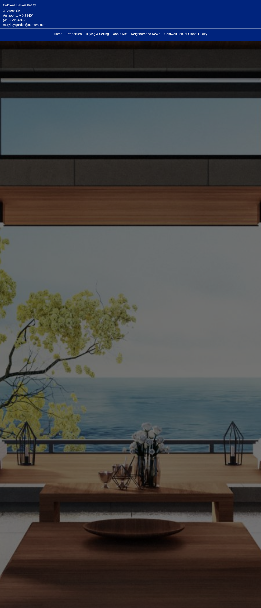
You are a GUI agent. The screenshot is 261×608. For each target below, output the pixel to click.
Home (58, 34)
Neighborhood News (145, 34)
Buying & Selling (97, 34)
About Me (120, 34)
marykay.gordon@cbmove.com (24, 25)
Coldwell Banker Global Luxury (185, 34)
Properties (74, 34)
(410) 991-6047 (14, 20)
